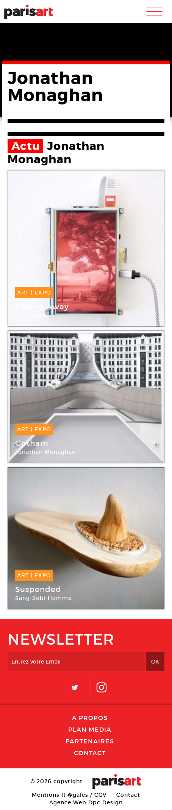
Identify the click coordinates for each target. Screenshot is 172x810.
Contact (90, 753)
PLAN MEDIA (89, 729)
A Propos (90, 717)
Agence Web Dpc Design (86, 802)
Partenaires (90, 741)
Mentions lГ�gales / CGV (69, 794)
